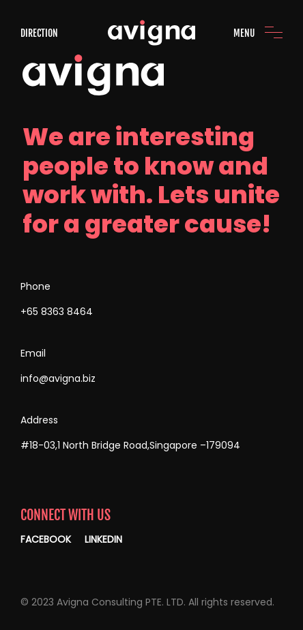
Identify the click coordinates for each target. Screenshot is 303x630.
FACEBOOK (45, 539)
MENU (244, 33)
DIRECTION (39, 33)
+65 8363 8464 (56, 311)
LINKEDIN (103, 539)
